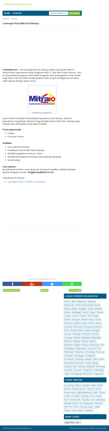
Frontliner (76, 396)
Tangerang (87, 370)
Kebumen (98, 327)
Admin (77, 385)
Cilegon (67, 316)
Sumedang (100, 366)
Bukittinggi (76, 312)
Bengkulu (82, 308)
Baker (94, 385)
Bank (100, 385)
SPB (65, 407)
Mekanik (67, 403)
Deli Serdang (93, 316)
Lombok (95, 334)
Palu (102, 345)
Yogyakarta (98, 374)
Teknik (97, 407)
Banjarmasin (69, 305)
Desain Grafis (69, 392)
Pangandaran (81, 348)
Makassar (68, 341)
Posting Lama (75, 290)
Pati (99, 348)
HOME (7, 13)
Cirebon (83, 316)
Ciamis (85, 312)
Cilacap (100, 312)
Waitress (89, 410)
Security (83, 407)
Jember (92, 323)
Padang (84, 345)
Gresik (97, 319)
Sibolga (95, 363)
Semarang (79, 363)
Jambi (84, 323)
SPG (70, 407)
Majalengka (96, 337)
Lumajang (68, 337)
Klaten (80, 330)
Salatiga (88, 359)
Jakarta (77, 323)
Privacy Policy (89, 428)
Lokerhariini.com (23, 428)
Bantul (78, 305)
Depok (84, 319)
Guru (92, 396)
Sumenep (68, 370)
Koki (78, 400)
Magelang (86, 337)
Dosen (102, 392)
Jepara (99, 323)
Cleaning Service (78, 389)
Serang (87, 363)
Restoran (98, 403)
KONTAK (17, 13)
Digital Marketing (84, 392)
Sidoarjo (67, 366)
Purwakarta (90, 355)
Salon (101, 359)
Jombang (68, 327)
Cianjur (92, 312)
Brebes (67, 312)
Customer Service (94, 389)
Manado (85, 341)
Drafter (67, 396)
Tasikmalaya (99, 370)
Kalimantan (78, 327)
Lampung (86, 334)
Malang (77, 341)
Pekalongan (69, 352)
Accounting (68, 385)
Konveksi (85, 400)
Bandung (91, 301)
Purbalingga (79, 355)
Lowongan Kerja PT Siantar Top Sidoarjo (26, 181)
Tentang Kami (75, 428)
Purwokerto (69, 359)
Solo (75, 366)
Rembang (79, 359)
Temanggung (76, 374)
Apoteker (86, 385)
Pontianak (68, 355)
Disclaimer (101, 428)
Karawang (88, 327)
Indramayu (68, 323)
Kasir (66, 400)
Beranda (44, 290)
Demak (67, 319)
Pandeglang (69, 348)
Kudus (87, 330)
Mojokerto (68, 345)
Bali (73, 301)
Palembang (93, 345)
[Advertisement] (42, 48)
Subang (81, 366)
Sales (95, 359)
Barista (67, 389)
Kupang (67, 334)
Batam (97, 305)
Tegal (66, 374)
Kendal (73, 330)
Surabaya (77, 370)
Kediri (66, 330)
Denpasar (76, 319)
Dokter (95, 392)
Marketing (101, 400)
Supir (91, 407)
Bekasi (74, 308)
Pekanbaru (80, 352)
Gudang (85, 396)
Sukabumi (90, 366)
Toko (74, 410)
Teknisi (67, 410)
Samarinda (68, 363)
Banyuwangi (88, 305)
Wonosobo (87, 374)
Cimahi (75, 316)
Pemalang (90, 352)
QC (80, 403)
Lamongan (76, 334)
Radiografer (88, 403)
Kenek (72, 400)
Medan (93, 341)
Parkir (75, 403)
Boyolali (98, 308)
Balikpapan (81, 301)
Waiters (81, 410)
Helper (98, 396)
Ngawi (77, 345)
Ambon (67, 301)
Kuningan (95, 330)
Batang (67, 308)
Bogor (90, 308)
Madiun (77, 337)
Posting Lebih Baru (11, 290)
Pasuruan (92, 348)
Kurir (93, 400)
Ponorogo (100, 352)
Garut (91, 319)
